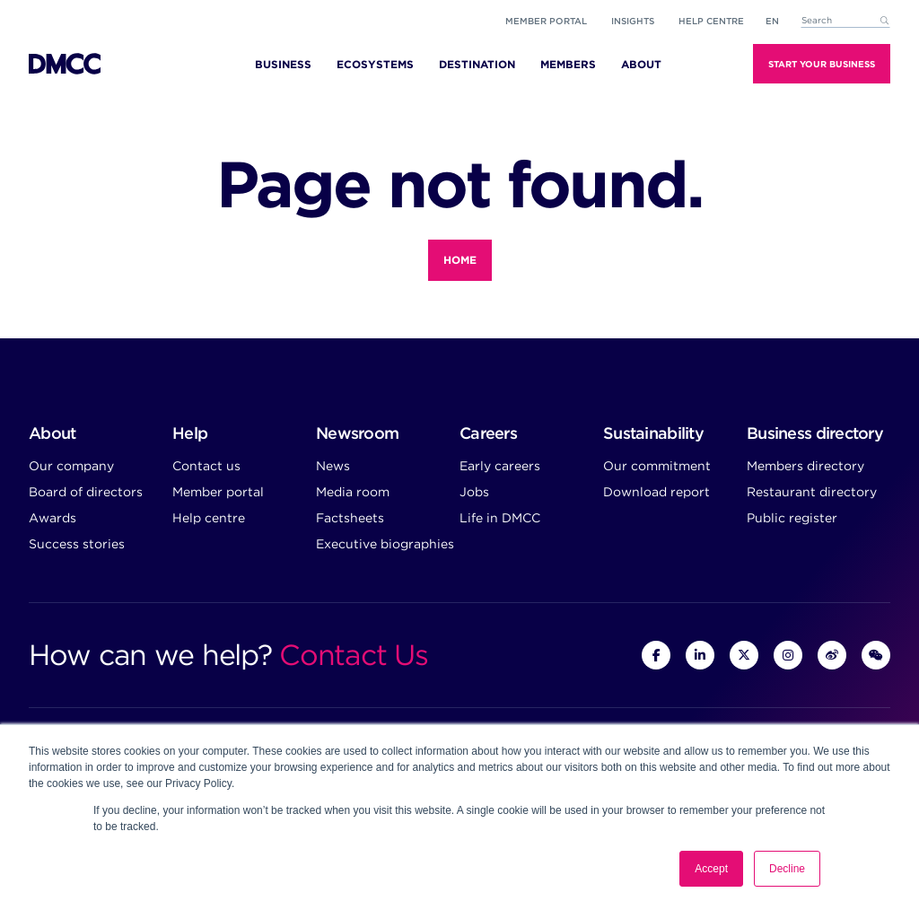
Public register (792, 518)
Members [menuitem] (568, 64)
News (333, 466)
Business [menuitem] (283, 64)
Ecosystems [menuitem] (375, 64)
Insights (632, 20)
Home (460, 260)
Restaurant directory (812, 492)
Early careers (500, 466)
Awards (52, 518)
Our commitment (657, 466)
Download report (656, 492)
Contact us (206, 466)
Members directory (805, 466)
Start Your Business (821, 63)
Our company (71, 466)
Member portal (546, 20)
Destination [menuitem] (477, 64)
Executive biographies (385, 544)
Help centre (208, 518)
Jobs (474, 492)
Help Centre (711, 20)
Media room (352, 492)
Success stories (77, 544)
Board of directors (86, 492)
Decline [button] (787, 868)
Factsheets (350, 518)
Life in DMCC (500, 518)
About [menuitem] (641, 64)
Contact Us (353, 654)
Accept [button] (711, 868)
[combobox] (845, 21)
